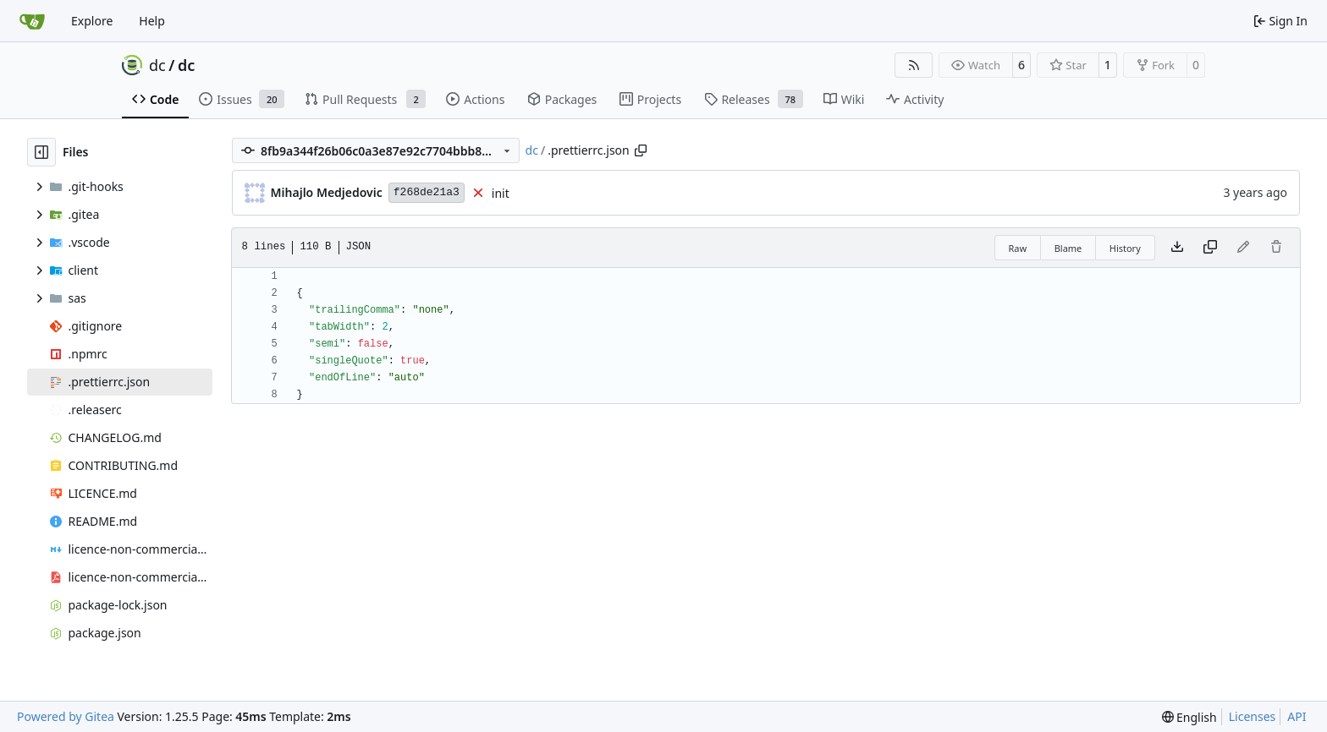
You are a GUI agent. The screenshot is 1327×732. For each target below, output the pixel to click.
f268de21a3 (427, 192)
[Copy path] (641, 150)
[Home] (32, 21)
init (500, 193)
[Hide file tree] (41, 152)
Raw (1018, 248)
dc (157, 65)
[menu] (1189, 717)
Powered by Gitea (65, 716)
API (1296, 716)
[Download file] (1177, 247)
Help (152, 21)
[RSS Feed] (914, 65)
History (1125, 248)
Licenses (1252, 716)
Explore (92, 21)
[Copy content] (1210, 247)
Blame (1068, 248)
